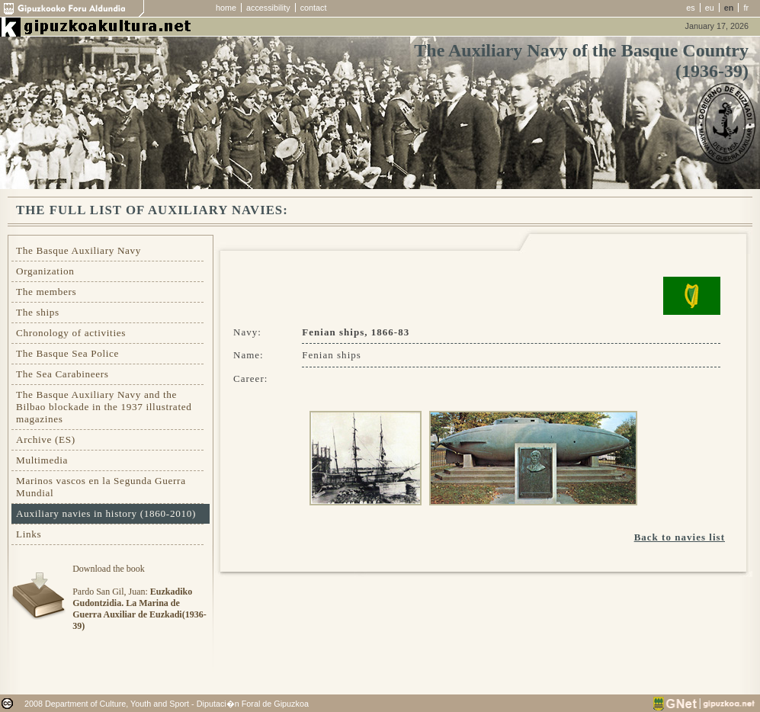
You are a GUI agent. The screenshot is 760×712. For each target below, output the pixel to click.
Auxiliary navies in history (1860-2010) (106, 513)
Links (28, 534)
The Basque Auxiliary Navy (78, 250)
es (690, 7)
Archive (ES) (45, 439)
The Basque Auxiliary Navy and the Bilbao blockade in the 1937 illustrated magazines (103, 407)
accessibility (268, 7)
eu (709, 7)
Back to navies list (679, 537)
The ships (37, 312)
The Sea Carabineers (62, 374)
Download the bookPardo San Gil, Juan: (139, 597)
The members (46, 291)
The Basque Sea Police (67, 353)
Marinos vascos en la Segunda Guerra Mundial (101, 487)
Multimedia (42, 460)
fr (746, 7)
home (226, 7)
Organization (45, 271)
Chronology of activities (71, 332)
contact (313, 7)
